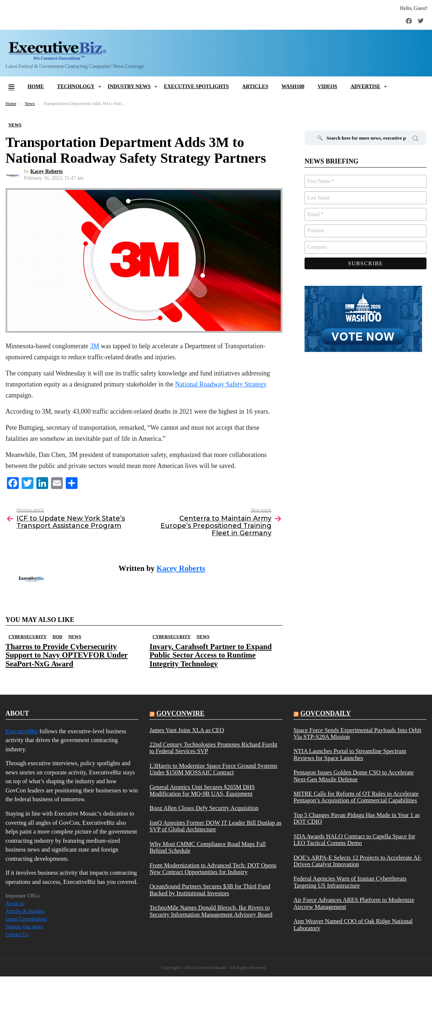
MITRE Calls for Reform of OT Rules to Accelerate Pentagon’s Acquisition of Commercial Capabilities (356, 797)
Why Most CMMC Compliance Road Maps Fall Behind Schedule (208, 847)
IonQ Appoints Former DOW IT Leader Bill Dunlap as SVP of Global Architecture (215, 826)
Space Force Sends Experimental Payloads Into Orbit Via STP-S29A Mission (357, 733)
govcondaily (325, 713)
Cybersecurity (27, 636)
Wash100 (292, 86)
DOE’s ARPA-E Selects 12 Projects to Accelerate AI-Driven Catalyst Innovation (358, 861)
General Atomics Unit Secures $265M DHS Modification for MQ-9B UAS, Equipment (202, 790)
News (74, 636)
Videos (327, 86)
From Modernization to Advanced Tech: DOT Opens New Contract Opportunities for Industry (213, 868)
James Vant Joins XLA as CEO (187, 730)
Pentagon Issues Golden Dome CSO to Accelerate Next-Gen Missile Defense (354, 775)
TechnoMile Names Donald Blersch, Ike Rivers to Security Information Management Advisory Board (211, 911)
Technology (75, 86)
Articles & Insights (25, 911)
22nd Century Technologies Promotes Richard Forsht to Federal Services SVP (213, 748)
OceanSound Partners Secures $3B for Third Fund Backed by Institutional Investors (210, 889)
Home (36, 86)
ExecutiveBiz (22, 731)
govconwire (180, 713)
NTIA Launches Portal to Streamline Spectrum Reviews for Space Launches (350, 754)
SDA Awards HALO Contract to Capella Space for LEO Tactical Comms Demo (354, 839)
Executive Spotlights (196, 86)
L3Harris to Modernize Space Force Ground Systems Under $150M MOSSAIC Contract (213, 769)
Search (415, 139)
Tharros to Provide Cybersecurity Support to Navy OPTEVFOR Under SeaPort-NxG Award (67, 655)
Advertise (365, 86)
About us (15, 903)
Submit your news (24, 926)
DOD (57, 636)
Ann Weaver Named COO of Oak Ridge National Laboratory (353, 924)
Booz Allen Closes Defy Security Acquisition (204, 808)
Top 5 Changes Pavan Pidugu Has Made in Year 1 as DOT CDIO (357, 818)
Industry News (129, 86)
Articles (255, 86)
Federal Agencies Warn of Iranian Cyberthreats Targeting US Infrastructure (350, 882)
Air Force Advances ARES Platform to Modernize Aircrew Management (354, 903)
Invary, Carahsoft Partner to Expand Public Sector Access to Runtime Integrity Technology (211, 655)
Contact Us (17, 934)
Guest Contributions (26, 919)
